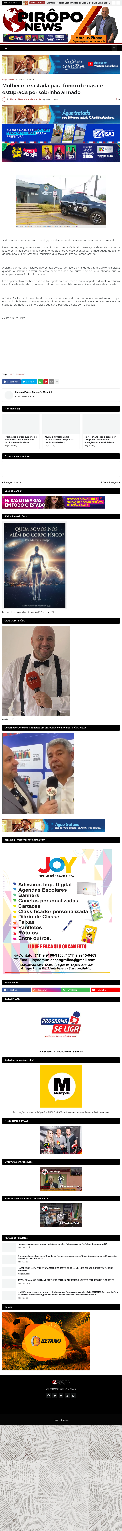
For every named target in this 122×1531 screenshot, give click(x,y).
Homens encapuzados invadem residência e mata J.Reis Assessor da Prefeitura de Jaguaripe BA (62, 1244)
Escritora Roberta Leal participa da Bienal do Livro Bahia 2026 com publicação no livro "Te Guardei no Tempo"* (78, 3)
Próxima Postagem (109, 482)
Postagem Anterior (12, 482)
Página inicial (8, 80)
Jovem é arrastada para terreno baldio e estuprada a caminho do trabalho (59, 440)
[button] (114, 3)
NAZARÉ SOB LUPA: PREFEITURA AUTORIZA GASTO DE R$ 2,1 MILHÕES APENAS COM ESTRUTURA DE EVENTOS (65, 1269)
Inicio (56, 1420)
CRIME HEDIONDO (25, 80)
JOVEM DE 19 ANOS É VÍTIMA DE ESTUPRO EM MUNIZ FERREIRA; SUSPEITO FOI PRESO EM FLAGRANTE (66, 1280)
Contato (65, 1420)
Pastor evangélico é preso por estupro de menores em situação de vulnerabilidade (100, 440)
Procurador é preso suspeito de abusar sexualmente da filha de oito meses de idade (21, 440)
